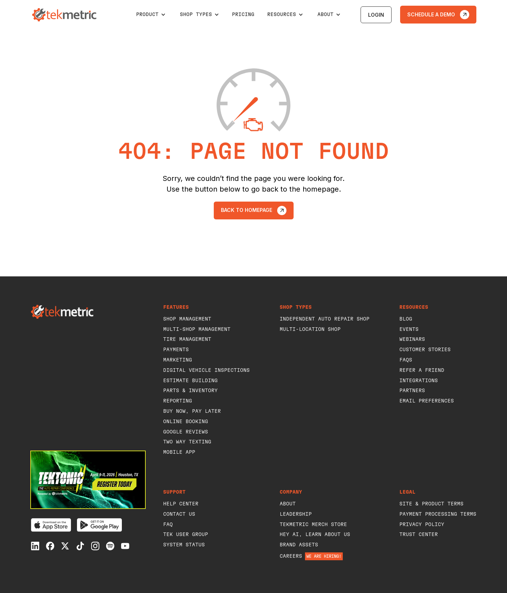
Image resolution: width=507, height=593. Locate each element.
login (376, 15)
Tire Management (187, 339)
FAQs (405, 360)
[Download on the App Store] (51, 525)
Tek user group (185, 534)
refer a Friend (421, 370)
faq (168, 524)
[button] (151, 15)
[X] (65, 546)
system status (184, 544)
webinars (412, 339)
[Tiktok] (80, 546)
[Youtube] (125, 546)
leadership (296, 514)
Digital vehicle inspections (206, 370)
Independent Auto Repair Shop (324, 319)
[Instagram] (95, 546)
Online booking (185, 421)
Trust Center (418, 534)
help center (180, 503)
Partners (412, 390)
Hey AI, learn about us (315, 534)
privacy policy (421, 524)
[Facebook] (50, 546)
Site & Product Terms (431, 503)
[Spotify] (110, 546)
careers (291, 556)
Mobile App (179, 452)
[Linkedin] (35, 546)
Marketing (177, 360)
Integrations (418, 380)
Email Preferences (426, 401)
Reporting (177, 401)
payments (176, 349)
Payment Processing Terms (437, 514)
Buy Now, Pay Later (192, 411)
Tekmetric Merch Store (313, 524)
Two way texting (187, 441)
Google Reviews (185, 432)
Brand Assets (299, 544)
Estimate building (190, 380)
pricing (243, 14)
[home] (65, 14)
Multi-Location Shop (310, 329)
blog (405, 319)
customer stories (425, 349)
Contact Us (179, 514)
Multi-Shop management (197, 329)
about (288, 503)
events (409, 329)
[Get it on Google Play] (99, 525)
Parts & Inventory (190, 390)
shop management (187, 319)
